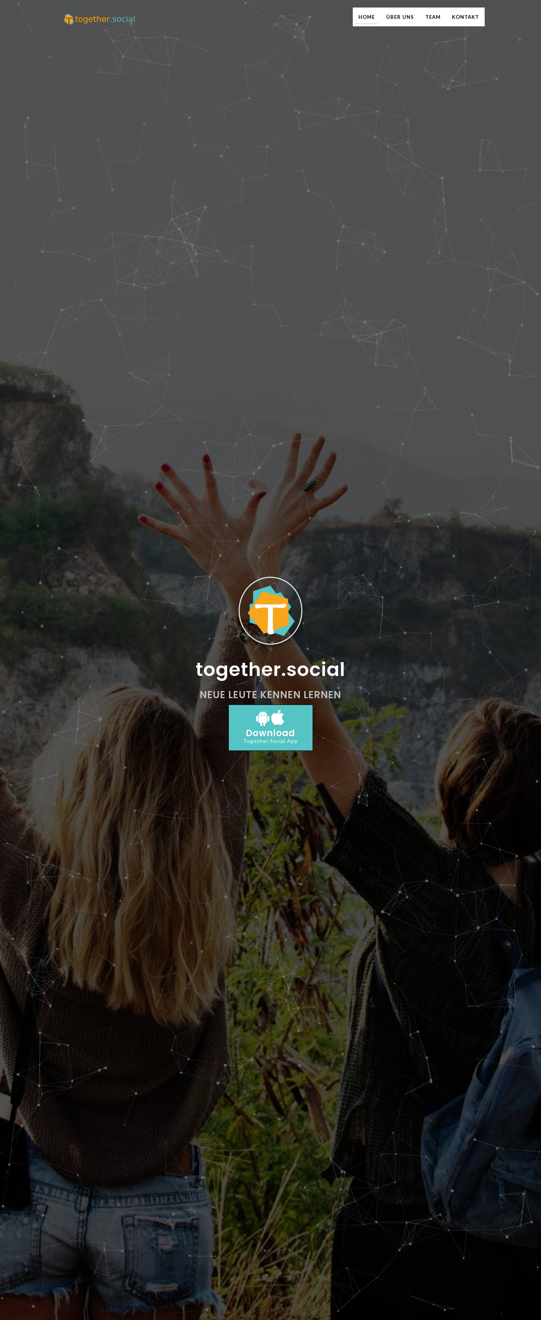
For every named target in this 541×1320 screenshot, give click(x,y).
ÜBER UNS (400, 17)
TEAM (433, 17)
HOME (366, 17)
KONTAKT (465, 17)
